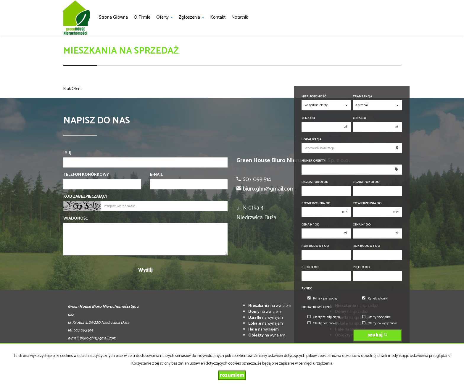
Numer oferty (313, 161)
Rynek (307, 288)
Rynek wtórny (375, 298)
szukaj (377, 335)
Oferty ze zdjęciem (323, 317)
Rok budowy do (366, 246)
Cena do (359, 118)
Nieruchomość (314, 96)
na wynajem (269, 305)
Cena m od (311, 225)
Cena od (308, 118)
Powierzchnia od (316, 203)
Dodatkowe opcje (317, 307)
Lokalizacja (311, 139)
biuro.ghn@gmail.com (98, 338)
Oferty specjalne (376, 317)
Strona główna (113, 17)
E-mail (156, 175)
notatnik (239, 17)
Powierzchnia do (367, 203)
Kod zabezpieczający (85, 197)
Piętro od (310, 267)
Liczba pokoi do (366, 182)
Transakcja (362, 96)
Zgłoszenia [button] (191, 17)
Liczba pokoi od (315, 182)
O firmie (142, 17)
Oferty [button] (164, 17)
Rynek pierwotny (322, 298)
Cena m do (362, 225)
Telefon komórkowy (86, 175)
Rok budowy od (315, 246)
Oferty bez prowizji (323, 323)
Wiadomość (75, 219)
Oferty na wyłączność (379, 323)
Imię (67, 153)
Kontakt (217, 17)
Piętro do (361, 267)
